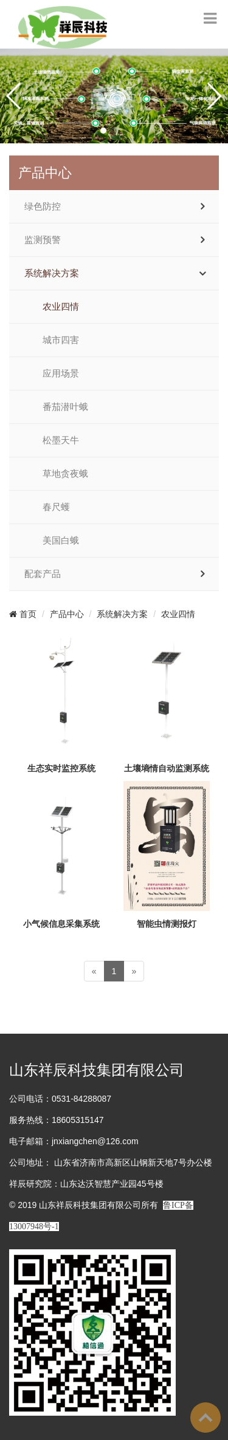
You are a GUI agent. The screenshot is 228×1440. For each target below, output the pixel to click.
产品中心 (67, 614)
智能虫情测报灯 (166, 924)
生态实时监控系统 (61, 768)
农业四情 (61, 307)
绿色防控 (42, 206)
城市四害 (61, 340)
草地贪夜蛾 (65, 474)
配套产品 (42, 574)
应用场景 (61, 373)
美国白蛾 (61, 540)
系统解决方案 (51, 273)
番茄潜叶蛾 (65, 407)
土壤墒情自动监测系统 (166, 768)
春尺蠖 (56, 507)
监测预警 (42, 240)
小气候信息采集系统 (61, 924)
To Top (205, 1417)
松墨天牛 (61, 440)
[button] (103, 131)
